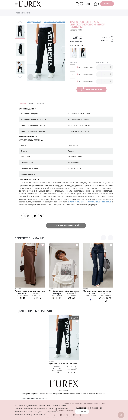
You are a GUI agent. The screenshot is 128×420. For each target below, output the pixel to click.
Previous (20, 22)
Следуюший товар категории (54, 22)
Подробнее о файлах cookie (88, 407)
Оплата (31, 103)
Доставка (40, 103)
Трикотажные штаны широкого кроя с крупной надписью (64, 363)
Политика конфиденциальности (34, 398)
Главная (19, 12)
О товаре (23, 103)
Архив (27, 12)
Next (20, 76)
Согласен (82, 411)
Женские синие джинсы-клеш (97, 291)
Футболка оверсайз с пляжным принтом (64, 291)
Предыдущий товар (34, 22)
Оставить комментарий (66, 225)
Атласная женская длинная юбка (30, 291)
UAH (88, 4)
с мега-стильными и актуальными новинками (90, 201)
